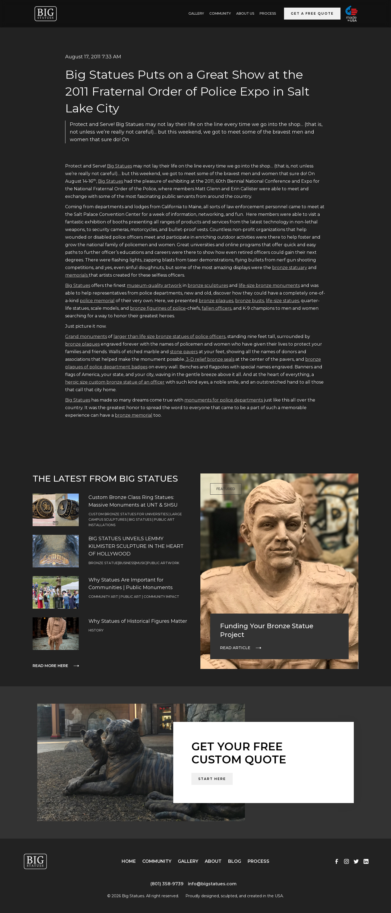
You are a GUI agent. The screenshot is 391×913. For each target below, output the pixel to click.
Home (129, 861)
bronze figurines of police (158, 308)
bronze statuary (289, 267)
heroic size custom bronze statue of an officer (115, 382)
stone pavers (184, 351)
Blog (234, 861)
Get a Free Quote (312, 13)
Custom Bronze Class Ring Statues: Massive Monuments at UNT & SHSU (133, 501)
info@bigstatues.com (212, 883)
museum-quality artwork (154, 285)
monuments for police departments (223, 400)
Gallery (188, 861)
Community (220, 13)
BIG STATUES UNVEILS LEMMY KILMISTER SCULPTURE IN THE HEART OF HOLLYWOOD (136, 546)
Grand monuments (86, 336)
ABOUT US (245, 13)
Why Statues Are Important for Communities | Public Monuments (131, 583)
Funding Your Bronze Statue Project (266, 630)
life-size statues (282, 300)
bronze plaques (216, 300)
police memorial (97, 300)
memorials (77, 275)
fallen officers (216, 308)
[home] (46, 13)
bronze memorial (133, 415)
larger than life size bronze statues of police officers (169, 336)
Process (268, 13)
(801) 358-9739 (167, 883)
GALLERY (196, 13)
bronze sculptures (208, 285)
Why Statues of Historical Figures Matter (138, 621)
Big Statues (119, 166)
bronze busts (249, 300)
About (213, 861)
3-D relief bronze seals (209, 359)
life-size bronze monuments (269, 285)
